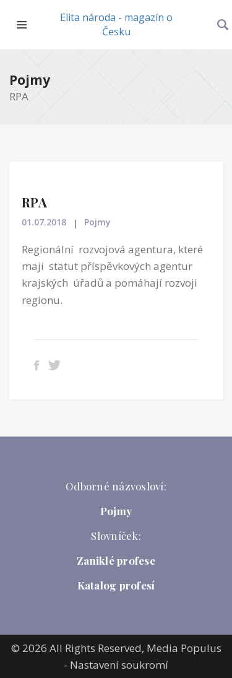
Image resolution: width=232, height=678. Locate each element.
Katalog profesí (116, 585)
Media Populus (184, 648)
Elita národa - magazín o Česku (116, 24)
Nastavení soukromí (119, 665)
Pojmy (29, 80)
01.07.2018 (44, 222)
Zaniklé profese (116, 560)
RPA (34, 202)
